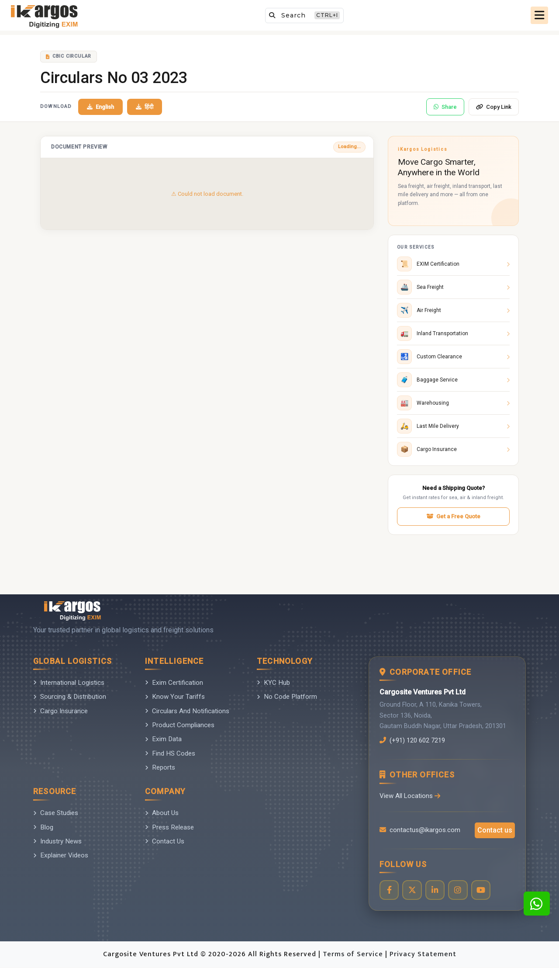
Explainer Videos (60, 855)
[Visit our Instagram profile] (459, 890)
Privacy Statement (423, 955)
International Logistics (68, 683)
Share (445, 107)
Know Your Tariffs (175, 697)
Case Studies (55, 813)
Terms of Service (354, 955)
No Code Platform (287, 697)
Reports (160, 767)
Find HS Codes (170, 753)
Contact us (494, 830)
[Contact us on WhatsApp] (537, 904)
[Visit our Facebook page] (389, 890)
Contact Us (164, 841)
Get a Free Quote (453, 516)
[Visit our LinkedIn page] (435, 890)
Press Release (169, 827)
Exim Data (163, 739)
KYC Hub (273, 683)
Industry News (57, 841)
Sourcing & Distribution (69, 697)
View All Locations (410, 796)
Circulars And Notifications (187, 711)
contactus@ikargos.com (420, 830)
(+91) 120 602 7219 (415, 740)
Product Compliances (179, 725)
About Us (162, 813)
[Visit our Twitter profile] (412, 890)
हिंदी (144, 107)
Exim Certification (174, 683)
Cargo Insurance (60, 711)
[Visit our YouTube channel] (482, 890)
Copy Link (493, 107)
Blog (43, 827)
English (100, 107)
